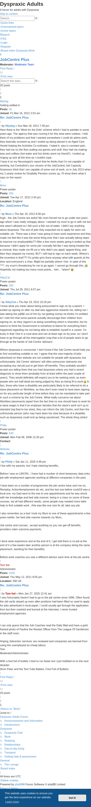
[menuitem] (12, 26)
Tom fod (4, 565)
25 (10, 109)
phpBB (19, 784)
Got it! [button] (72, 798)
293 (11, 285)
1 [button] (0, 93)
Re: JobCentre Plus (14, 117)
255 (11, 193)
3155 (12, 573)
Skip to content (9, 13)
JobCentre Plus (14, 59)
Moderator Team (24, 64)
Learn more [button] (12, 801)
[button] (0, 89)
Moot (3, 185)
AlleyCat (5, 277)
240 (11, 433)
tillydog (4, 101)
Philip (3, 425)
